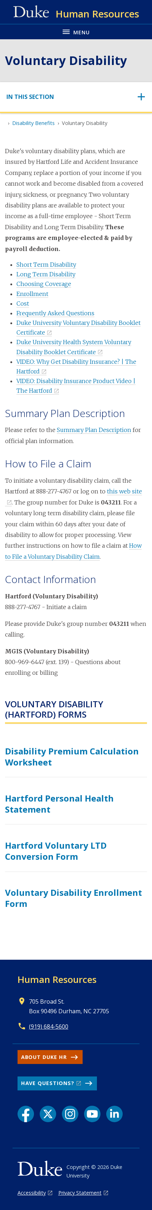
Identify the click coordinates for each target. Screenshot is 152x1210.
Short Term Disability (46, 264)
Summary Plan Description (94, 429)
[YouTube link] (92, 1114)
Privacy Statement (80, 1192)
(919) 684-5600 (48, 1026)
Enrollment (32, 293)
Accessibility (32, 1192)
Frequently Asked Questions (55, 313)
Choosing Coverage (43, 283)
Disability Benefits (33, 123)
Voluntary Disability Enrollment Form (73, 898)
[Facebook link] (26, 1114)
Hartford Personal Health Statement (59, 803)
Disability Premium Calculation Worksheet (72, 756)
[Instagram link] (70, 1114)
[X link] (48, 1114)
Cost (22, 303)
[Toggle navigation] (76, 97)
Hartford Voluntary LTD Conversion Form (56, 850)
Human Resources (57, 979)
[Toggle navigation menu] (76, 31)
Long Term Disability (45, 274)
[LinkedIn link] (114, 1114)
